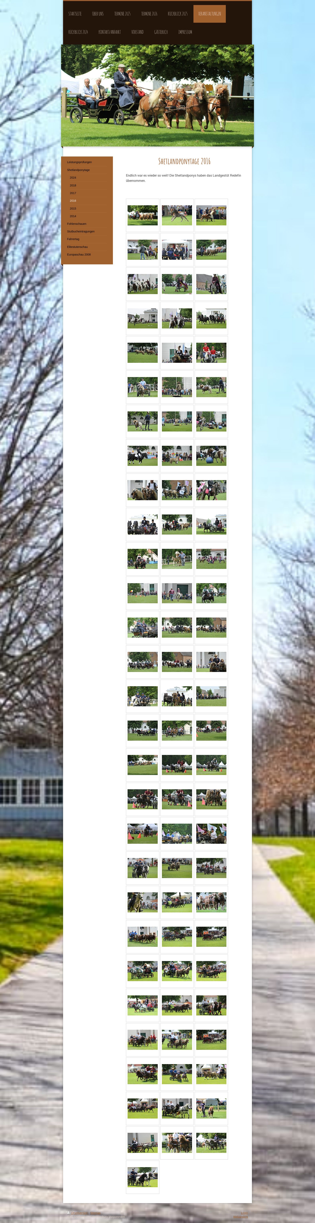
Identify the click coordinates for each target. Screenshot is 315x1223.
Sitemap (95, 1213)
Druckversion (78, 1213)
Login (244, 1213)
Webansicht (240, 1216)
